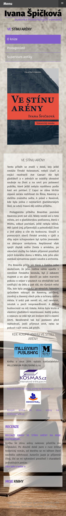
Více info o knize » (15, 466)
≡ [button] (62, 3)
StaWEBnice (50, 506)
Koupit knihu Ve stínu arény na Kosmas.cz (30, 388)
